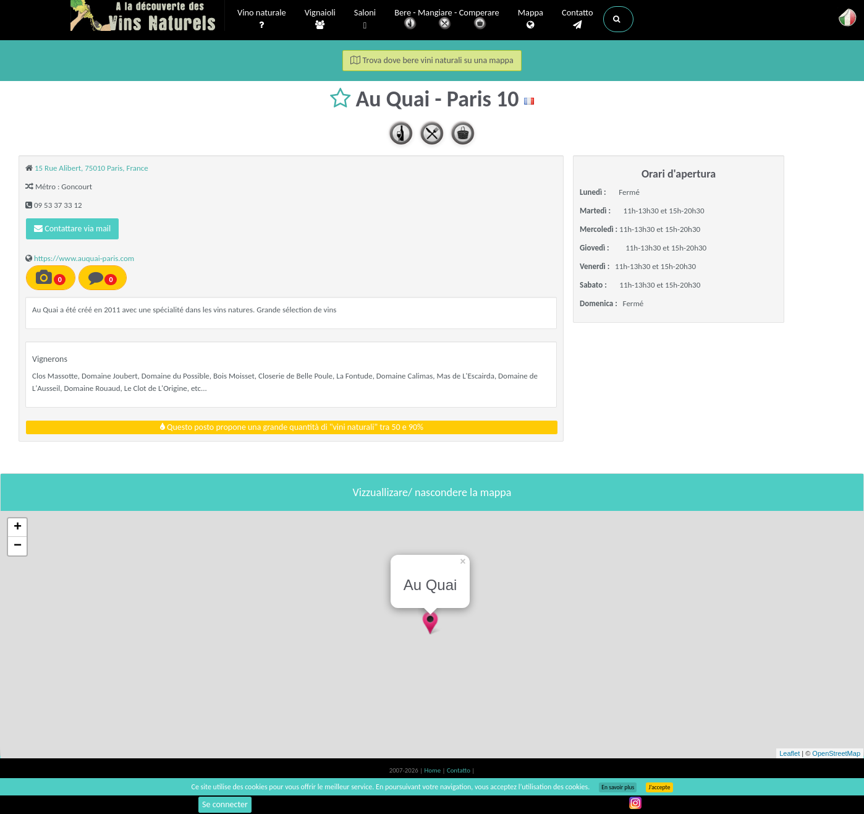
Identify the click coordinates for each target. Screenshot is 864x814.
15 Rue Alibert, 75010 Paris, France (91, 168)
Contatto (577, 19)
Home (434, 770)
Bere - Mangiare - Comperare (446, 20)
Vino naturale (261, 19)
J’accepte (659, 787)
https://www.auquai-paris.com (84, 258)
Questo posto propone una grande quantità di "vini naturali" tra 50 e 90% (291, 427)
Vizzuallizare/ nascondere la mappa (432, 492)
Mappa (530, 19)
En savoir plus (617, 787)
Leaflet (789, 753)
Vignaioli (320, 19)
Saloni (365, 19)
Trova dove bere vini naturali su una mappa (431, 60)
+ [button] (18, 527)
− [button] (18, 546)
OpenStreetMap (836, 753)
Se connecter (225, 804)
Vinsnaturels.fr (147, 16)
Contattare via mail (72, 228)
